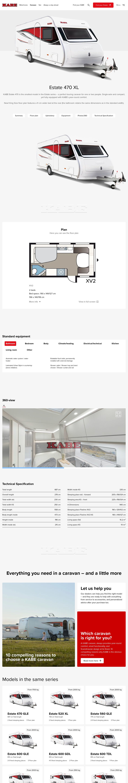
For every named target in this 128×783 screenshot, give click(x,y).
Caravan (33, 5)
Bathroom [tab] (10, 343)
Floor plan (34, 115)
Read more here (93, 660)
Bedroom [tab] (29, 343)
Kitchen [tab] (115, 343)
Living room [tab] (11, 349)
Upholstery (49, 115)
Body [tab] (46, 343)
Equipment (66, 115)
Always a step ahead (51, 5)
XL (4, 405)
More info (33, 301)
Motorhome (23, 5)
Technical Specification (103, 115)
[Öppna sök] (89, 5)
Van (40, 5)
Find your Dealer (103, 5)
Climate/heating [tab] (66, 343)
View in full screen (87, 301)
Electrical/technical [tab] (93, 343)
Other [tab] (29, 349)
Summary (19, 115)
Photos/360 (82, 115)
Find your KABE (78, 5)
